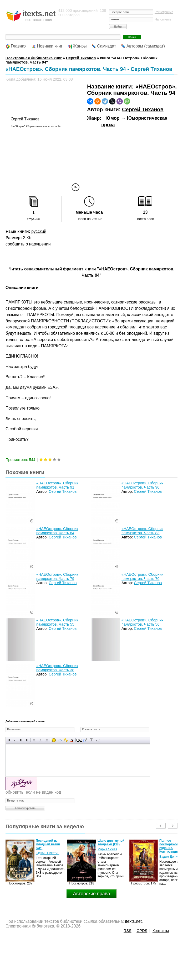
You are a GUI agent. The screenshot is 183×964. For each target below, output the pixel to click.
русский (38, 231)
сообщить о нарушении (28, 244)
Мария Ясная (107, 849)
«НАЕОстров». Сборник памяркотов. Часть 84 (57, 531)
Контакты (160, 931)
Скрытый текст (79, 740)
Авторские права (91, 893)
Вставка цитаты (85, 740)
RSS (127, 931)
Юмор (112, 118)
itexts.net (133, 921)
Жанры (80, 46)
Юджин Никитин (47, 853)
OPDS (141, 931)
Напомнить (163, 19)
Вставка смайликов (54, 740)
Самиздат (106, 46)
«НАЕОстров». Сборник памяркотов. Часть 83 (142, 531)
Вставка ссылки (60, 740)
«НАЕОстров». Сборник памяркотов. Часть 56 (142, 622)
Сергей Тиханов (143, 109)
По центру (40, 740)
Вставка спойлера (97, 740)
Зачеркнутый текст (27, 740)
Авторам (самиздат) (145, 46)
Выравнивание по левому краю (34, 740)
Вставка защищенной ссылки (66, 740)
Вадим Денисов (170, 856)
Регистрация (164, 12)
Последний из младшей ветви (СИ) (48, 844)
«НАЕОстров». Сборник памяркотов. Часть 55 (57, 622)
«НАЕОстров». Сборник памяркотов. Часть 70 (142, 576)
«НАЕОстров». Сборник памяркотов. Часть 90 (142, 485)
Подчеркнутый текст (21, 740)
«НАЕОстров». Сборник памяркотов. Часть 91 (57, 485)
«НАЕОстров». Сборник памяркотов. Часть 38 (57, 668)
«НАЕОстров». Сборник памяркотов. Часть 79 (57, 576)
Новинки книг (50, 46)
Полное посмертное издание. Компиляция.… (171, 846)
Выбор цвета (72, 740)
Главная (19, 46)
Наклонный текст (15, 740)
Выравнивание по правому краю (46, 740)
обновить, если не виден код (33, 792)
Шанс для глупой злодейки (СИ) (111, 842)
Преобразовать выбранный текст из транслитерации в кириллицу (91, 740)
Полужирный (9, 740)
